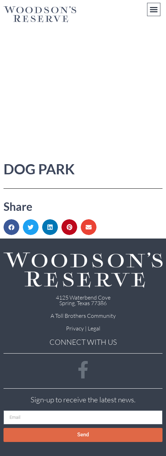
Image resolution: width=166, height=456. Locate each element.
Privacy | (77, 328)
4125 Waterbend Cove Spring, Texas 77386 (83, 300)
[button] (153, 9)
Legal (94, 328)
